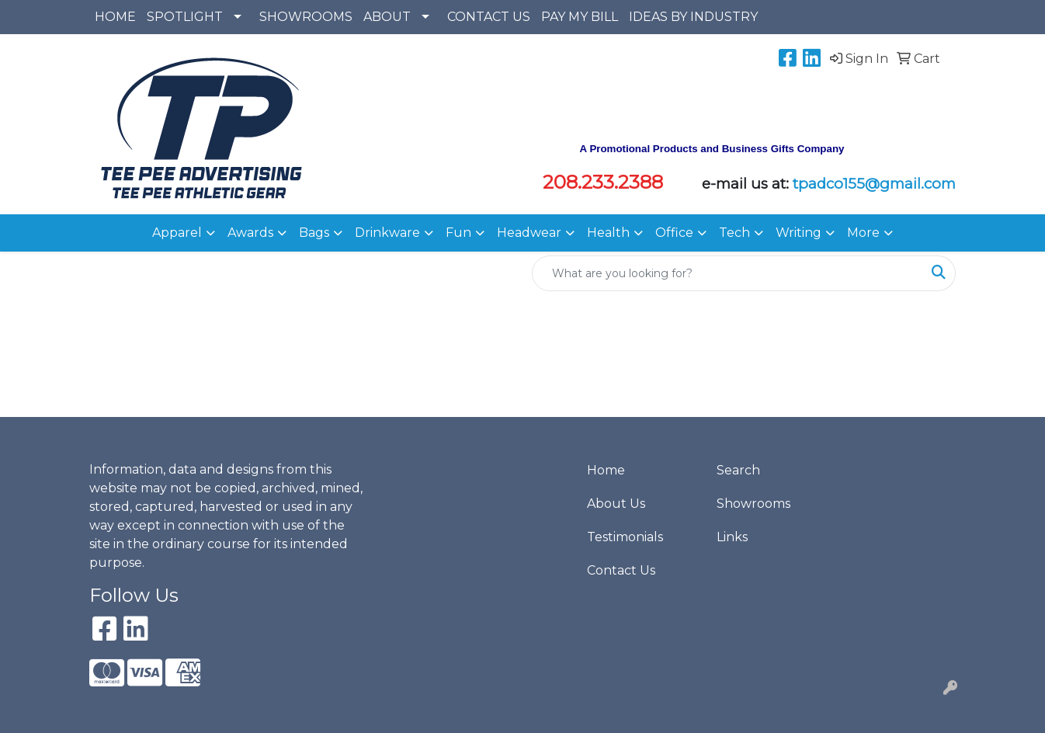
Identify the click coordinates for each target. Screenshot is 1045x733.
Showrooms (753, 503)
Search (738, 470)
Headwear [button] (529, 232)
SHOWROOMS (305, 16)
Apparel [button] (177, 232)
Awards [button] (250, 232)
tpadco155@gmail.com (874, 184)
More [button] (863, 232)
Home (606, 470)
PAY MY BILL (579, 16)
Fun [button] (458, 232)
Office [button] (674, 232)
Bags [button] (314, 232)
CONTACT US (488, 16)
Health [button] (608, 232)
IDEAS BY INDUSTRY (693, 16)
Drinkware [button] (387, 232)
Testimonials (625, 537)
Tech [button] (734, 232)
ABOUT (387, 16)
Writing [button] (798, 232)
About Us (616, 503)
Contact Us (621, 570)
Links (732, 537)
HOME (115, 16)
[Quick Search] (727, 273)
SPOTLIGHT (185, 16)
